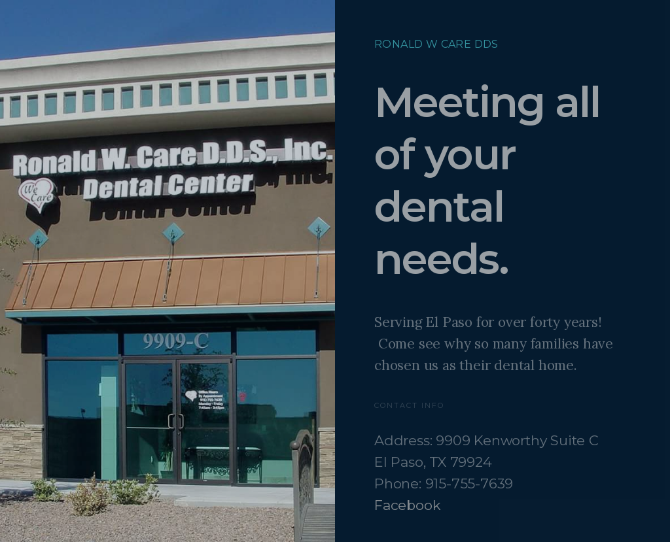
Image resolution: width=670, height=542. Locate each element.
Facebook (407, 505)
